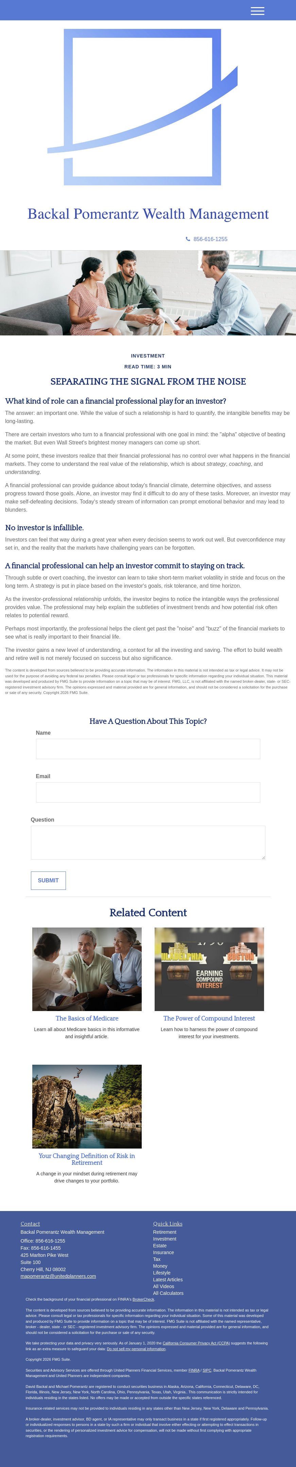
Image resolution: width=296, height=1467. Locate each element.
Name (43, 733)
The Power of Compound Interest (209, 1018)
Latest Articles (168, 1279)
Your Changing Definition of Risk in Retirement (87, 1160)
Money (160, 1266)
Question (42, 820)
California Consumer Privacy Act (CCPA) (196, 1343)
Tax (157, 1259)
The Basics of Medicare (87, 1018)
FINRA (194, 1370)
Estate (160, 1245)
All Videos (163, 1286)
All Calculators (168, 1293)
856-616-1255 (207, 239)
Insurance (163, 1252)
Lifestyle (162, 1273)
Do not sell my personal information (136, 1349)
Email (43, 776)
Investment (164, 1239)
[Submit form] (48, 881)
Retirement (164, 1232)
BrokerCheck (143, 1299)
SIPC (207, 1370)
